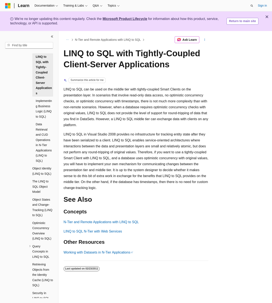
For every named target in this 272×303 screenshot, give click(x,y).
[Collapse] (52, 36)
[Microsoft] (8, 5)
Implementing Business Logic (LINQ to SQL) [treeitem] (44, 108)
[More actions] (204, 39)
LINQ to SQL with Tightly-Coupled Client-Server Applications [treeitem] (44, 75)
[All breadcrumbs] (67, 39)
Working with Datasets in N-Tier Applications (97, 252)
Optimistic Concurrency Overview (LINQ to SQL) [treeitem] (41, 230)
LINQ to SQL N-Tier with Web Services (93, 231)
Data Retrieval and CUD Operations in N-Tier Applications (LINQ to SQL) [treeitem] (44, 142)
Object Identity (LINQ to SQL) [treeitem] (41, 171)
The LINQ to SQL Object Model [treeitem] (40, 186)
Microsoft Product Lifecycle (125, 19)
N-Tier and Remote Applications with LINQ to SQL (108, 39)
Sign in (262, 5)
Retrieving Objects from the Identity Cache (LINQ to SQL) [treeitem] (42, 275)
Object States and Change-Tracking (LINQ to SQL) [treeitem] (42, 207)
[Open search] (252, 6)
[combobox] (29, 45)
